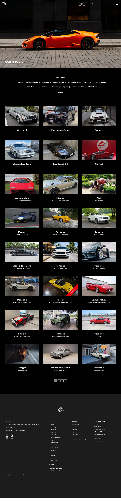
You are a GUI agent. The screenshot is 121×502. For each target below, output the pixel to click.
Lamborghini (55, 431)
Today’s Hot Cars (57, 472)
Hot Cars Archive (57, 474)
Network (76, 431)
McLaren (54, 433)
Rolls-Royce (55, 449)
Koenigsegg (55, 446)
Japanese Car (56, 462)
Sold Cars (53, 468)
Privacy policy (100, 445)
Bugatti (53, 444)
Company (76, 428)
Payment (98, 431)
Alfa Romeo (55, 451)
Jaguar (53, 459)
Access (76, 433)
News (75, 436)
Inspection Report (102, 433)
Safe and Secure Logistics (105, 436)
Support (98, 428)
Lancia (53, 457)
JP (109, 4)
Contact (97, 443)
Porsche (54, 436)
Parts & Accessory (80, 443)
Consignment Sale (102, 438)
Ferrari (53, 428)
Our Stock (54, 426)
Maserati (54, 454)
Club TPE (76, 438)
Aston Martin (55, 438)
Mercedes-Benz (56, 441)
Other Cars (55, 464)
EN (112, 4)
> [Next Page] (65, 384)
